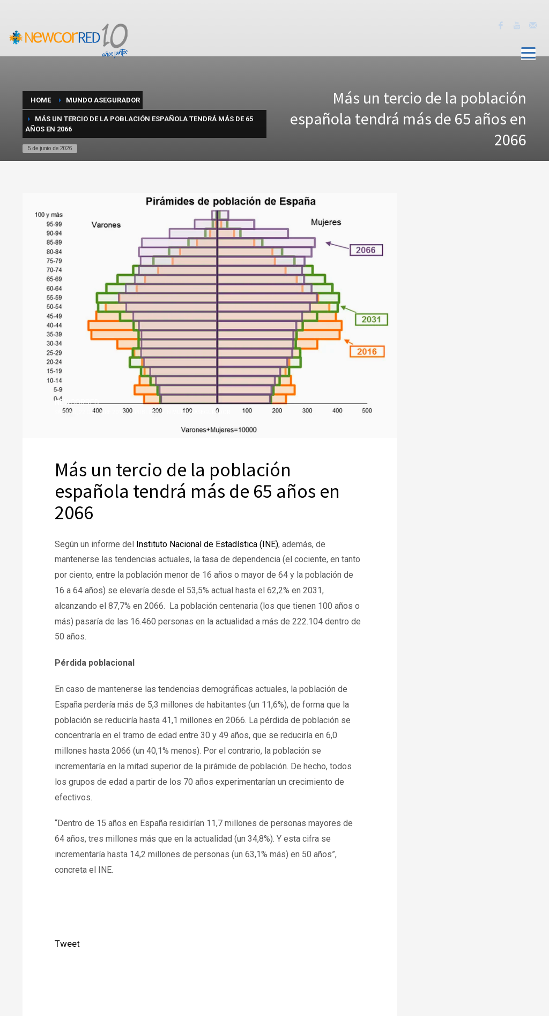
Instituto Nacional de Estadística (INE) (206, 544)
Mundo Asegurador (201, 412)
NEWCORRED (77, 402)
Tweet (67, 943)
